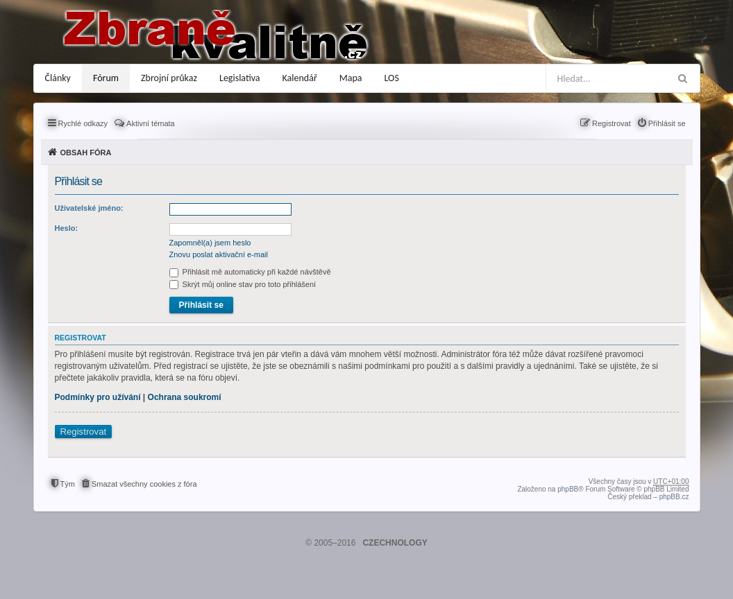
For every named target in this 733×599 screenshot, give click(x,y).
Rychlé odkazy (83, 123)
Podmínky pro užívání (98, 397)
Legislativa (239, 78)
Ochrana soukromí (184, 397)
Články (58, 78)
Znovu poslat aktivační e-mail (218, 254)
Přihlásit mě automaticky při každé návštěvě (250, 272)
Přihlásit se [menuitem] (667, 123)
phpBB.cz (674, 497)
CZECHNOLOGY (394, 543)
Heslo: (66, 228)
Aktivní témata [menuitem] (150, 123)
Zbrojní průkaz (169, 78)
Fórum (106, 78)
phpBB (567, 489)
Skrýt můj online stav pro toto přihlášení (243, 284)
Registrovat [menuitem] (611, 123)
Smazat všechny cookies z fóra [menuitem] (144, 484)
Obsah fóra (86, 152)
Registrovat (83, 431)
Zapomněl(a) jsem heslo (210, 242)
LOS (392, 78)
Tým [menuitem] (67, 484)
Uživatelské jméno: (89, 208)
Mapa (350, 78)
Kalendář (300, 78)
